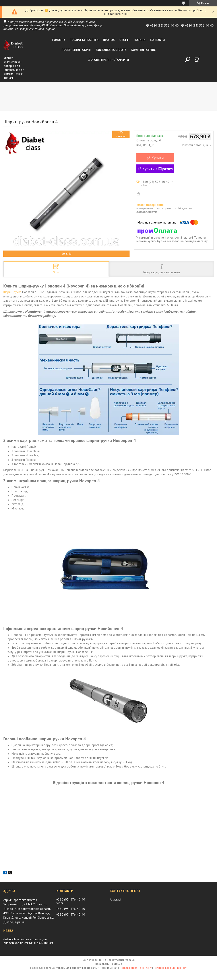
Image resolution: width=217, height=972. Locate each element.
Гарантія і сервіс (143, 50)
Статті (124, 40)
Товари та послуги (84, 40)
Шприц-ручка (12, 292)
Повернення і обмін (76, 50)
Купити (157, 157)
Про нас (109, 40)
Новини (139, 40)
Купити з (157, 168)
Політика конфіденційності (170, 967)
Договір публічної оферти (108, 60)
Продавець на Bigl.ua (108, 963)
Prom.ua (129, 959)
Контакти (157, 40)
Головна (58, 40)
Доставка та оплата (111, 50)
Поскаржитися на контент (135, 967)
